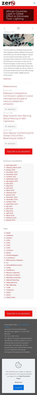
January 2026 (10, 170)
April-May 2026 (11, 165)
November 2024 (11, 199)
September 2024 (12, 204)
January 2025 (10, 195)
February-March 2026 (13, 167)
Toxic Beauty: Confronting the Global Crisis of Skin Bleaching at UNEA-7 (18, 135)
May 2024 (9, 211)
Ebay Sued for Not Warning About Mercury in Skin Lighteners (17, 118)
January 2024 (10, 220)
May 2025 (9, 186)
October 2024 (11, 202)
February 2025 (11, 193)
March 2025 (10, 190)
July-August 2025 (12, 181)
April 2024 (9, 213)
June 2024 (9, 209)
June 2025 (9, 183)
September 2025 (12, 179)
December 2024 (11, 197)
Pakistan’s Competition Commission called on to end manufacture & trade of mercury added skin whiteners (18, 98)
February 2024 (11, 218)
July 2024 (9, 206)
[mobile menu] (34, 3)
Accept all (18, 387)
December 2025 (11, 172)
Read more (7, 79)
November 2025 (11, 174)
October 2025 (11, 177)
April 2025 (9, 188)
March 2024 (10, 215)
